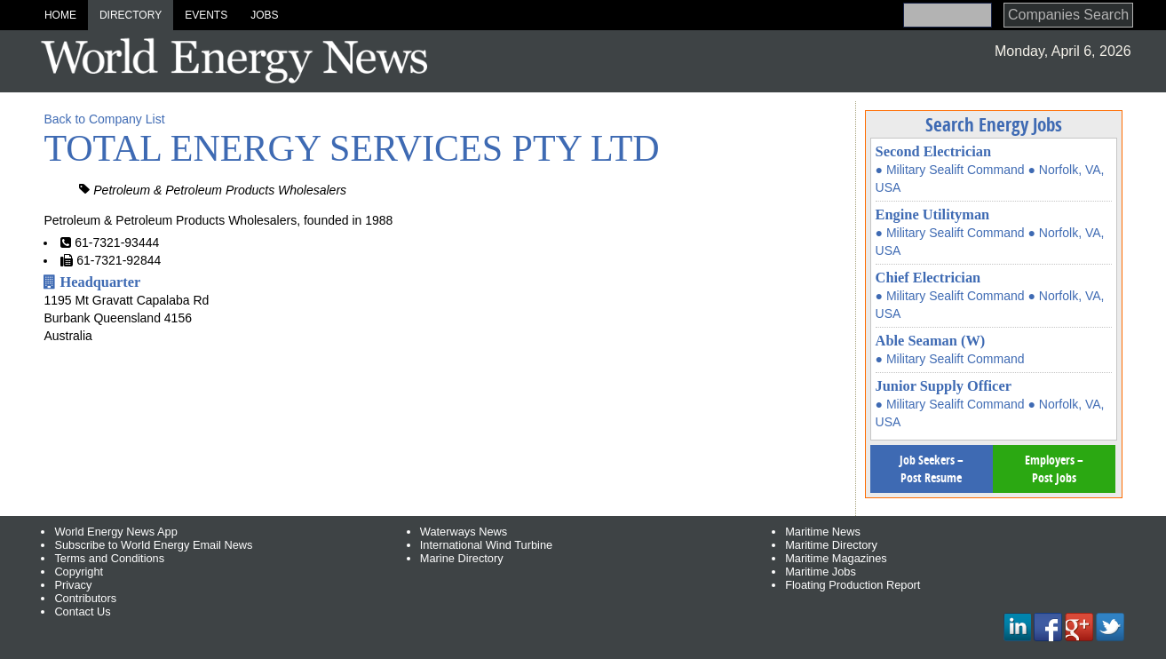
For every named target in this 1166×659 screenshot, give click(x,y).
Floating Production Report (852, 585)
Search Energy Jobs (993, 124)
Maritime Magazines (836, 558)
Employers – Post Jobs (1054, 468)
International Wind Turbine (486, 545)
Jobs (264, 15)
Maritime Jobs (820, 571)
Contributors (85, 598)
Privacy (72, 585)
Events (206, 15)
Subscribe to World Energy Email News (153, 545)
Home (60, 15)
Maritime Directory (831, 545)
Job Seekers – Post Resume (932, 468)
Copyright (78, 571)
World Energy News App (115, 531)
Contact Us (82, 611)
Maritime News (823, 531)
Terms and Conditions (109, 558)
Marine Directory (462, 558)
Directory (130, 15)
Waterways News (463, 531)
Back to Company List (104, 119)
